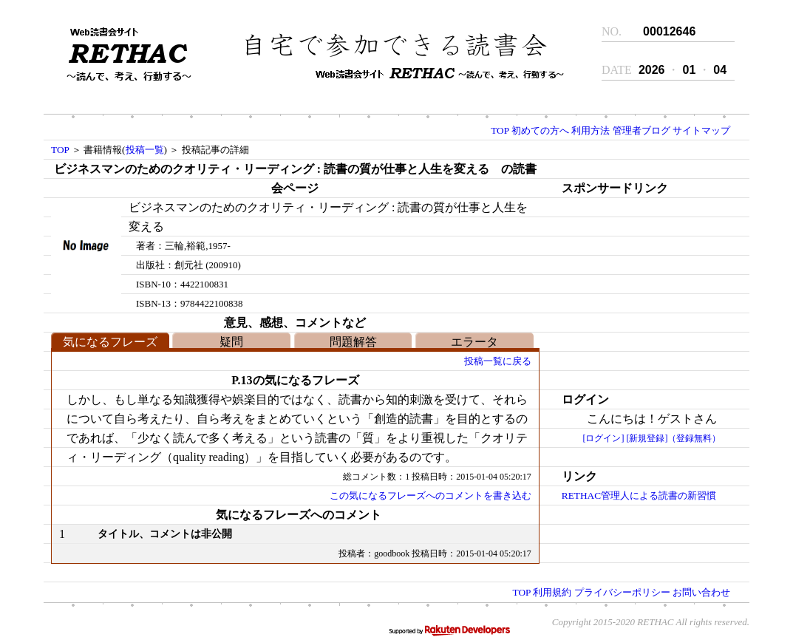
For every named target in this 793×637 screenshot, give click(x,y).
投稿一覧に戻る (497, 361)
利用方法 (590, 130)
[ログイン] (603, 438)
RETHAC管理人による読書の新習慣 (639, 495)
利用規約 (552, 592)
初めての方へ (540, 130)
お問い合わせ (701, 592)
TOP (499, 130)
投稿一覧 (145, 149)
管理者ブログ (641, 130)
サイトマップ (701, 130)
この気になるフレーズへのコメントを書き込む (430, 495)
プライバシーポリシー (622, 592)
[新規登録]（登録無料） (673, 438)
